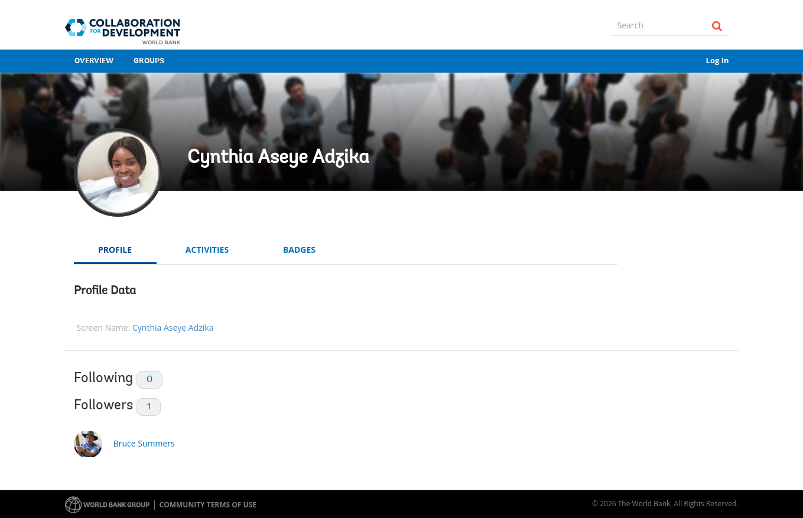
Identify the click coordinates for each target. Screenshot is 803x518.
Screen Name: (104, 327)
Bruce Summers (144, 443)
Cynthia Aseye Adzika (278, 158)
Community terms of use (208, 505)
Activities (207, 249)
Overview (93, 61)
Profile (115, 249)
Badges (299, 249)
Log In (717, 60)
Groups (149, 61)
